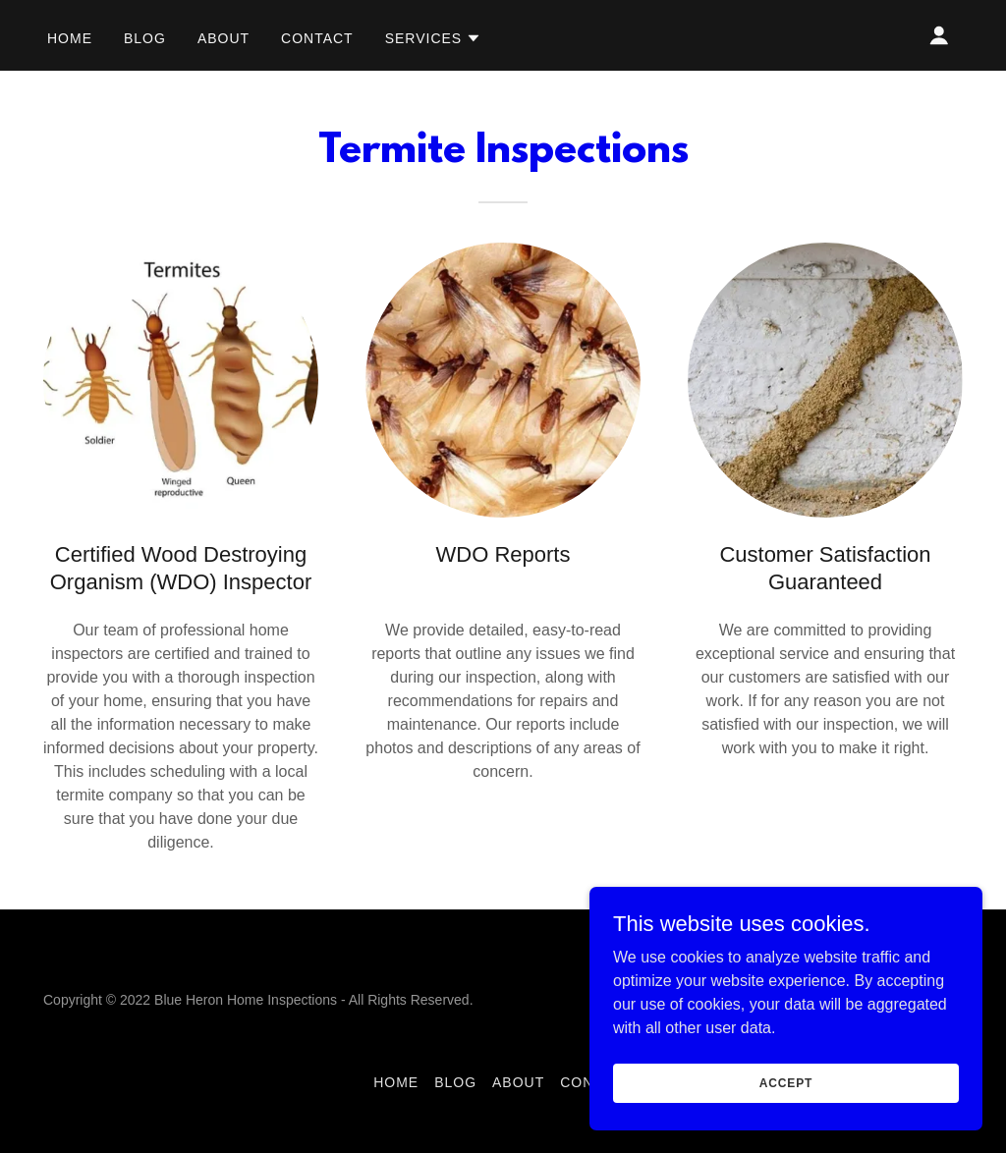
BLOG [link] (145, 38)
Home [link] (69, 38)
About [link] (223, 38)
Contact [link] (317, 38)
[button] (433, 38)
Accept (785, 1082)
